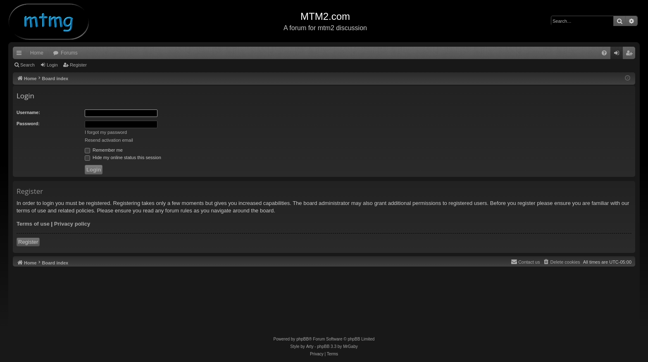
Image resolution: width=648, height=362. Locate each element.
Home (36, 53)
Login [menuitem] (618, 54)
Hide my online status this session (123, 157)
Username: (28, 112)
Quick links (20, 54)
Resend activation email (109, 140)
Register (78, 64)
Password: (28, 123)
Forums (69, 53)
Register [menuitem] (631, 54)
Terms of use (33, 224)
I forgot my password (106, 132)
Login (52, 64)
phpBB (302, 339)
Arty (310, 346)
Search (27, 64)
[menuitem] (604, 53)
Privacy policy (72, 224)
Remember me (104, 150)
